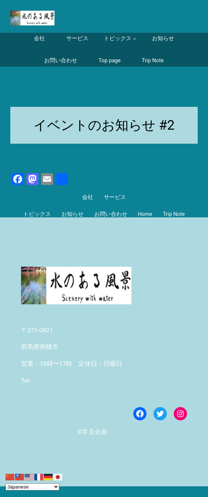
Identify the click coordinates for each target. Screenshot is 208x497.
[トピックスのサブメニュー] (120, 38)
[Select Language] (32, 486)
